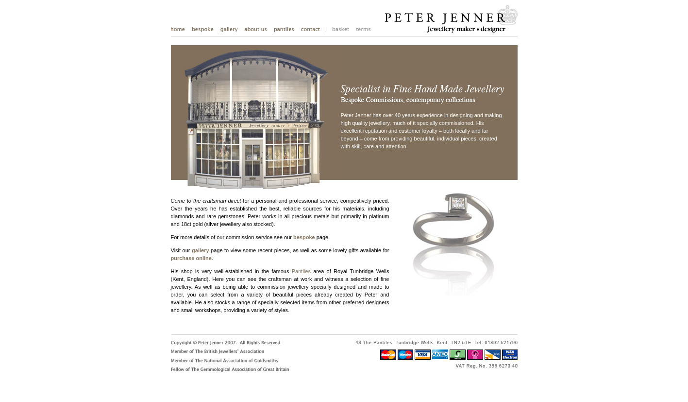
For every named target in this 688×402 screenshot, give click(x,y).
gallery (200, 250)
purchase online (191, 258)
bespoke (304, 237)
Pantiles (301, 271)
